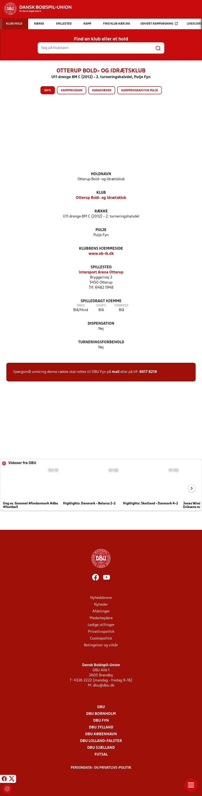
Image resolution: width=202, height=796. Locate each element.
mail (115, 372)
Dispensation (101, 323)
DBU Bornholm (101, 714)
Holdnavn (101, 174)
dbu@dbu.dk (103, 685)
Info (47, 90)
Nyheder (101, 604)
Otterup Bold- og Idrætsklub (101, 198)
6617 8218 (148, 372)
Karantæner (101, 90)
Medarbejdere (101, 618)
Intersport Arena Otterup (101, 272)
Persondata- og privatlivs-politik (101, 767)
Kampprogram (71, 90)
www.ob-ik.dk (101, 254)
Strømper (121, 305)
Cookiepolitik (101, 638)
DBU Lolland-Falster (101, 741)
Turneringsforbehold (101, 342)
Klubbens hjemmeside (101, 249)
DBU (101, 707)
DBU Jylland (101, 727)
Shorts (101, 305)
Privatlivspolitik (101, 632)
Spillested (101, 267)
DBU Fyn (101, 721)
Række (101, 211)
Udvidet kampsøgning (159, 23)
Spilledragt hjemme (101, 301)
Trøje (81, 305)
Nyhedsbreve (101, 598)
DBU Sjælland (101, 748)
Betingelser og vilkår (101, 645)
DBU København (101, 734)
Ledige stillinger (101, 625)
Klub (101, 193)
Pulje (101, 230)
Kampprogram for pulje (139, 90)
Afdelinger (101, 611)
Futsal (101, 754)
